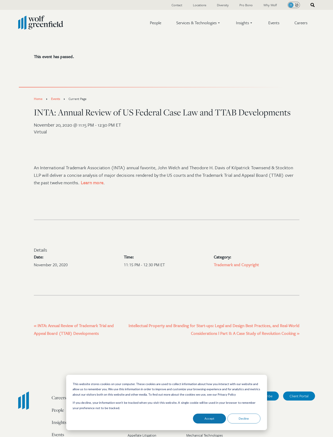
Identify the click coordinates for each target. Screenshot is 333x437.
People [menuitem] (58, 410)
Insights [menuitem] (59, 422)
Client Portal (299, 396)
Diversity (223, 5)
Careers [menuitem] (59, 397)
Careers (301, 23)
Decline (244, 418)
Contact (177, 5)
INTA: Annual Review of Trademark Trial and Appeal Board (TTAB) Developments (74, 329)
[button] (198, 23)
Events (273, 23)
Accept (209, 418)
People (155, 23)
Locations (199, 5)
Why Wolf (270, 5)
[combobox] (311, 5)
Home (38, 98)
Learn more (92, 182)
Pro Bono (246, 5)
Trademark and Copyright (236, 265)
